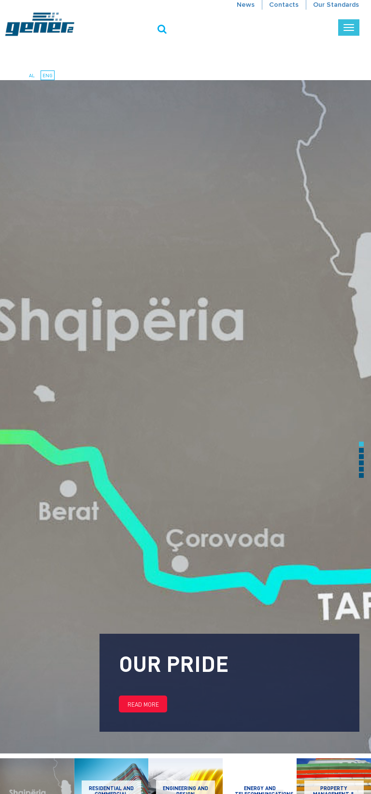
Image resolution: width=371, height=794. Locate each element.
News (246, 4)
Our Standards (336, 4)
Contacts (284, 4)
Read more (143, 704)
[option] (185, 416)
